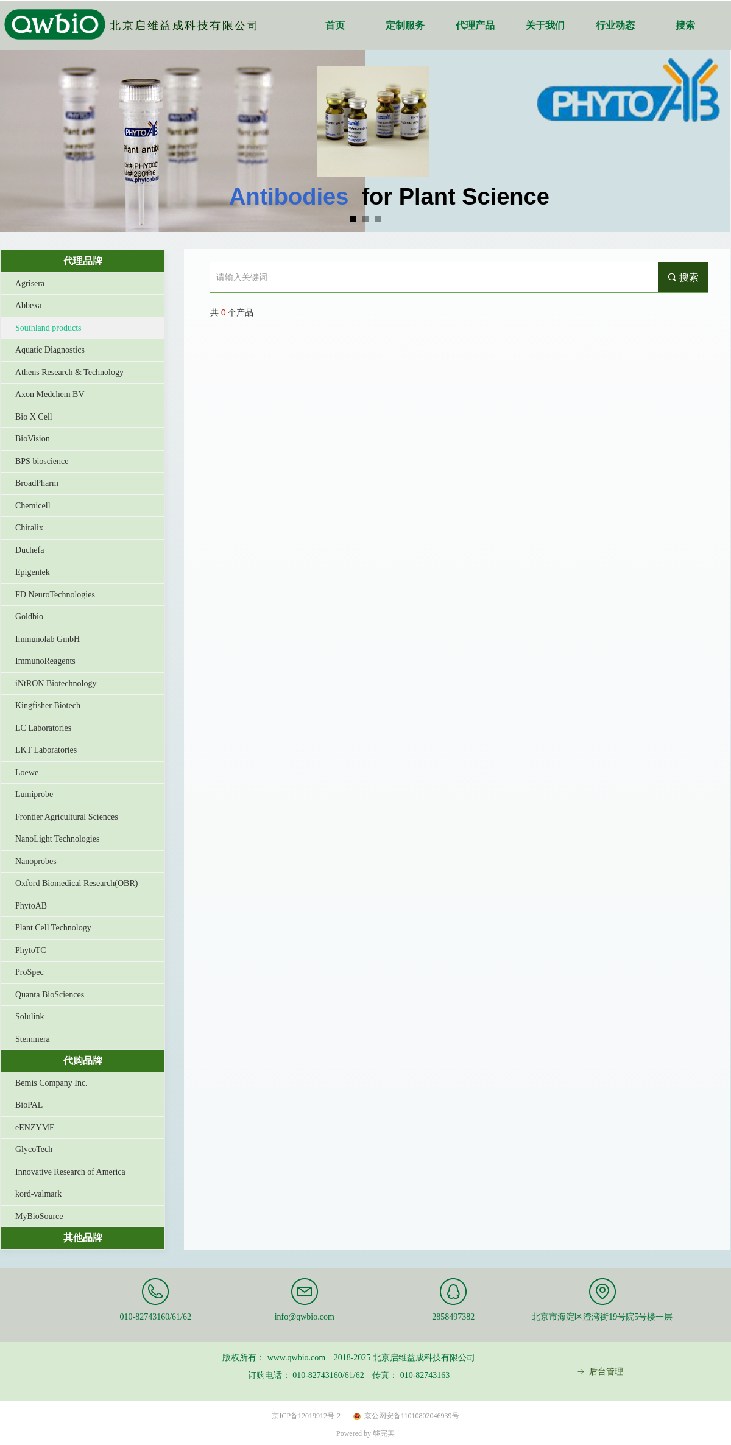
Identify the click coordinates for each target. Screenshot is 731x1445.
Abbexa (28, 305)
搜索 (685, 25)
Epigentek (32, 572)
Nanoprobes (36, 861)
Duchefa (29, 550)
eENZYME (35, 1127)
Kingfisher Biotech (47, 705)
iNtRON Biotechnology (55, 683)
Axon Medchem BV (50, 394)
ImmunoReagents (45, 661)
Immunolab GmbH (47, 639)
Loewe (26, 772)
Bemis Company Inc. (51, 1083)
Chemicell (33, 505)
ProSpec (29, 972)
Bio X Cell (33, 416)
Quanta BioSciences (49, 994)
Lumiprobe (34, 794)
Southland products (48, 327)
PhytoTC (30, 950)
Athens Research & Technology (69, 372)
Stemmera (32, 1039)
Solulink (29, 1016)
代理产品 (475, 25)
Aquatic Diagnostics (50, 349)
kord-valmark (38, 1193)
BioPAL (29, 1104)
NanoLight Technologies (57, 838)
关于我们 (545, 25)
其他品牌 (82, 1237)
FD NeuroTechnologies (55, 594)
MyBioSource (39, 1216)
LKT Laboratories (46, 749)
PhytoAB (31, 905)
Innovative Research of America (70, 1171)
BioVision (32, 438)
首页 (335, 25)
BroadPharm (36, 483)
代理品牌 (82, 261)
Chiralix (29, 527)
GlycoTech (33, 1149)
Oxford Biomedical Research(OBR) (76, 883)
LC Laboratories (43, 728)
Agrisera (29, 283)
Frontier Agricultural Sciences (66, 816)
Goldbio (29, 616)
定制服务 (405, 25)
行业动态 (615, 25)
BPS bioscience (42, 461)
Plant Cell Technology (53, 927)
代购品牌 (82, 1060)
